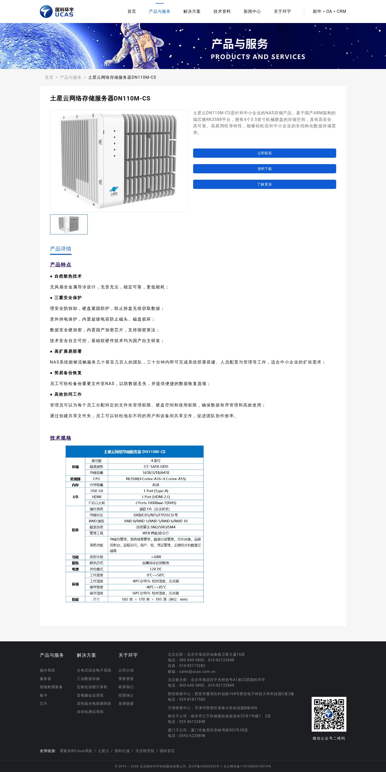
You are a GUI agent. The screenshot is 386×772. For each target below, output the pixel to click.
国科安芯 (167, 751)
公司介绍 (126, 670)
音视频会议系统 (90, 695)
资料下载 (265, 169)
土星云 (103, 751)
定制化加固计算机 (92, 687)
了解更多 (264, 184)
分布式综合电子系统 (94, 670)
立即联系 (265, 153)
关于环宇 (282, 11)
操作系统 (47, 670)
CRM (341, 11)
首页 (131, 11)
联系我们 (126, 687)
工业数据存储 (88, 679)
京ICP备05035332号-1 (206, 766)
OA (329, 11)
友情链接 (126, 703)
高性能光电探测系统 (94, 703)
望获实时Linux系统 (76, 751)
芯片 (44, 703)
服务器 (45, 679)
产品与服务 (160, 11)
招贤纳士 (126, 695)
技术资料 (222, 11)
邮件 (317, 11)
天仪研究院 (145, 751)
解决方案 (192, 11)
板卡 (44, 695)
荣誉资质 (126, 679)
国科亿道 (122, 751)
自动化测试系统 (90, 712)
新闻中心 (252, 11)
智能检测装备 (51, 687)
